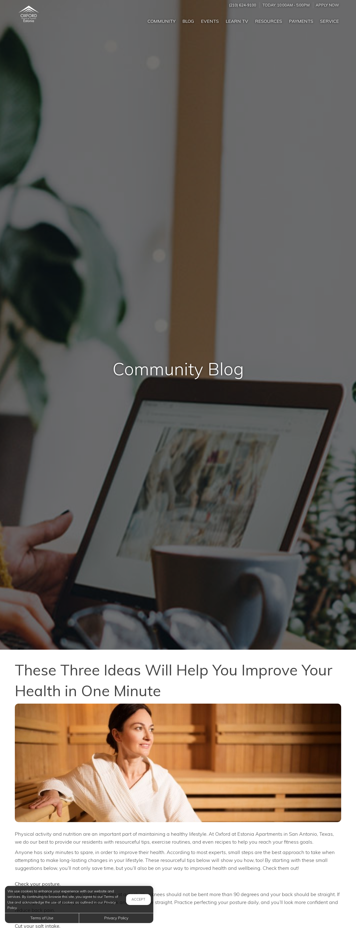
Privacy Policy (116, 917)
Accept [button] (138, 899)
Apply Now (327, 5)
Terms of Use (41, 917)
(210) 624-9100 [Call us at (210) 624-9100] (242, 5)
